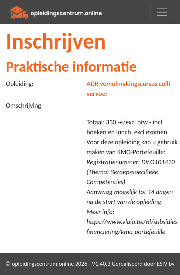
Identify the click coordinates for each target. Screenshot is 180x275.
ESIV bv (165, 263)
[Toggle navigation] (161, 12)
